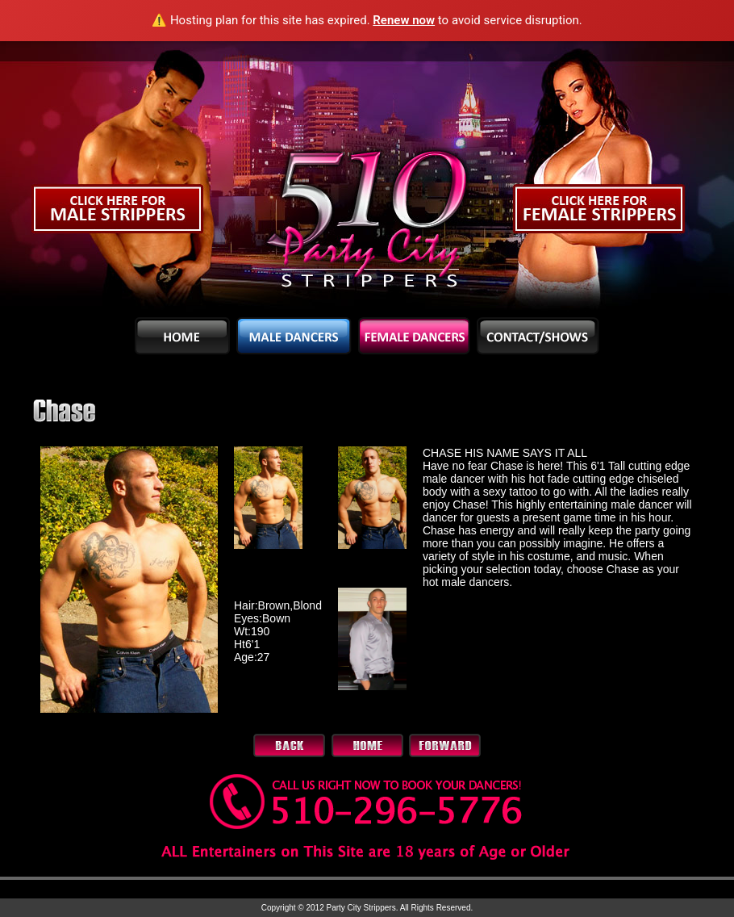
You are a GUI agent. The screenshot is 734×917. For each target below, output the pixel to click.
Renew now (404, 20)
